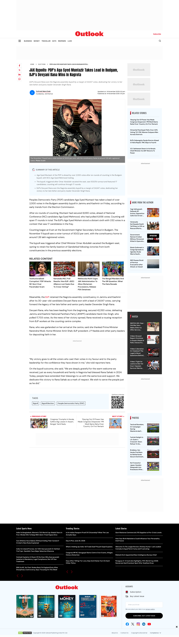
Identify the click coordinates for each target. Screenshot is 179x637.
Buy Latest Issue (137, 596)
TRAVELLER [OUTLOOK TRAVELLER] (46, 41)
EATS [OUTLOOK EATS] (54, 41)
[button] (17, 575)
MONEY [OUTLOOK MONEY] (37, 41)
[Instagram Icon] (138, 624)
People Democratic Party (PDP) (71, 403)
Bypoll (35, 403)
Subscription (135, 592)
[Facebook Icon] (127, 624)
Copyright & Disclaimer (139, 633)
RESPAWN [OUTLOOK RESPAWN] (62, 41)
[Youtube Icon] (149, 624)
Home (32, 64)
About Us (115, 633)
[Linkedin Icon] (144, 624)
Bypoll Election (48, 403)
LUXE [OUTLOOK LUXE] (70, 41)
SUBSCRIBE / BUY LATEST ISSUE (144, 616)
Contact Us (124, 633)
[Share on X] (19, 70)
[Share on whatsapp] (19, 79)
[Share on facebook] (19, 65)
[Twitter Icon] (133, 624)
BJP (47, 297)
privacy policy (150, 609)
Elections (41, 64)
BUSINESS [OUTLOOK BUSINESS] (28, 41)
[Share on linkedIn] (19, 74)
